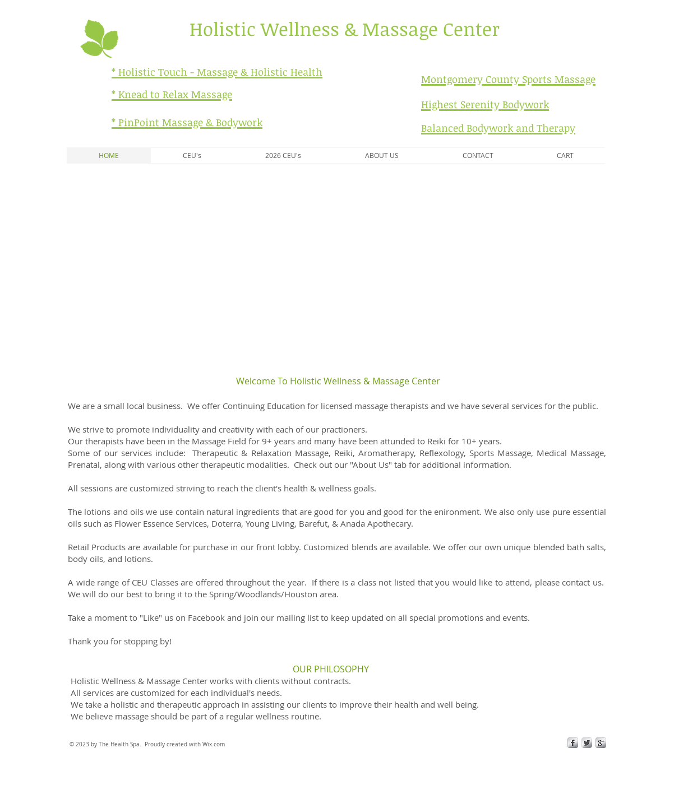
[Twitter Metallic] (586, 742)
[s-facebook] (572, 742)
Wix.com (213, 744)
